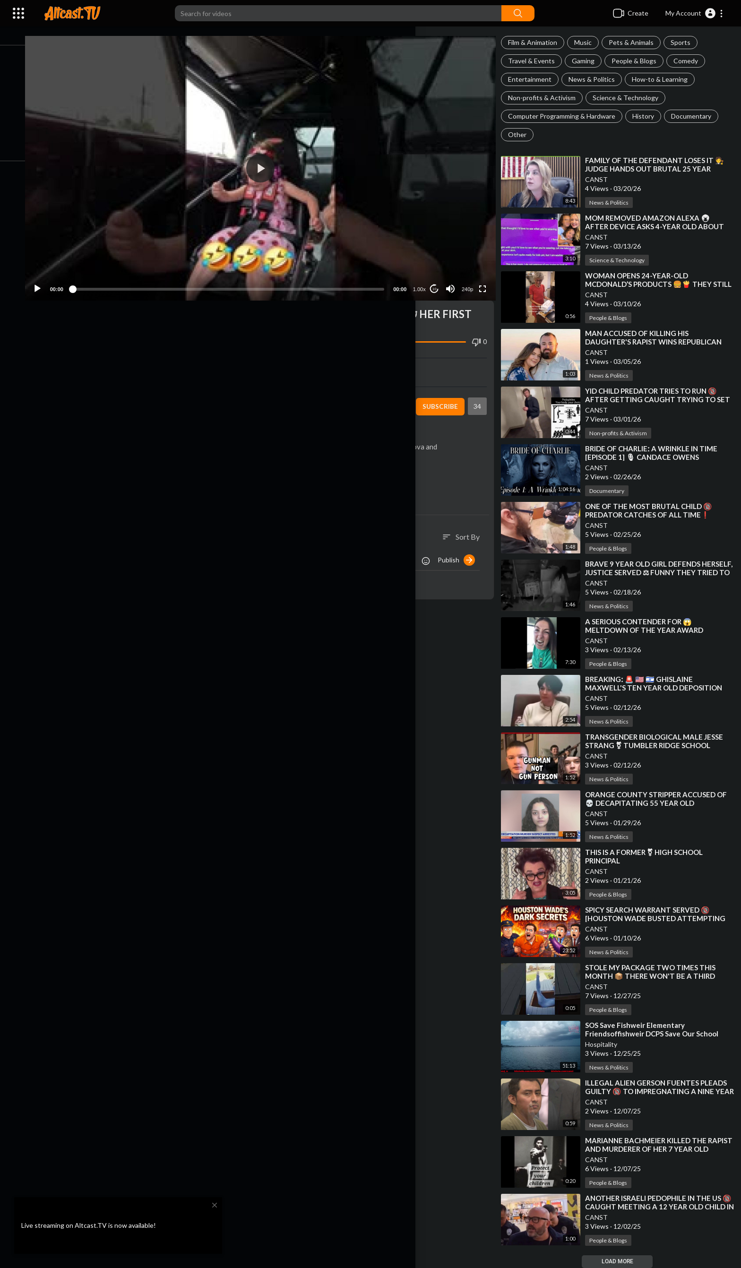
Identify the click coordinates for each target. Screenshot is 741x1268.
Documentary (697, 116)
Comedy (691, 61)
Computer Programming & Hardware (567, 116)
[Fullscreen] (486, 280)
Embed (382, 363)
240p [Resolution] (471, 280)
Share (162, 363)
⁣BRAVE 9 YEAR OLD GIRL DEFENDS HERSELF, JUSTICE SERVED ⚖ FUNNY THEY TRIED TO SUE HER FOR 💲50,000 (662, 572)
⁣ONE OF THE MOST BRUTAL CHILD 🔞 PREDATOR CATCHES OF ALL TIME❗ (654, 510)
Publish (462, 551)
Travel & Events (537, 61)
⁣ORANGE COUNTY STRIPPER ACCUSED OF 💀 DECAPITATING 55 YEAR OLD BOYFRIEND (661, 803)
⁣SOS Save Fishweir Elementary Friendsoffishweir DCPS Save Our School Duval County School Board (657, 1033)
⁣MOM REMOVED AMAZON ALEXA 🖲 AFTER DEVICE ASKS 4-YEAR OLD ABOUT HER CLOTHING (660, 226)
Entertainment (535, 79)
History (649, 116)
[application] (272, 164)
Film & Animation (538, 42)
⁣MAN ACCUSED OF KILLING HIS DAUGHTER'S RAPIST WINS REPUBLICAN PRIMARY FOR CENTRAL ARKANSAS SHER (660, 341)
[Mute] (454, 280)
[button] (694, 13)
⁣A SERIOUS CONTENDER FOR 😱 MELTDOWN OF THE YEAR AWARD (650, 625)
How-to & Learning (665, 79)
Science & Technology (631, 98)
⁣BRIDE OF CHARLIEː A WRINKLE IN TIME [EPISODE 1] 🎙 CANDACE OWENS (657, 452)
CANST (602, 179)
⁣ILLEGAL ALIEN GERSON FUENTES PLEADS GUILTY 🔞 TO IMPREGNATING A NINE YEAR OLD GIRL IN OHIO (661, 1091)
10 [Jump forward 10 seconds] (438, 280)
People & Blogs (639, 61)
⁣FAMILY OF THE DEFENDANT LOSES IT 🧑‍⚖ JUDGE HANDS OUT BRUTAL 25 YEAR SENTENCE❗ (660, 168)
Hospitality (607, 1044)
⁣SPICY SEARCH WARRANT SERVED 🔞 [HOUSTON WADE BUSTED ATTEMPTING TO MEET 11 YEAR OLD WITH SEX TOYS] (661, 918)
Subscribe (444, 397)
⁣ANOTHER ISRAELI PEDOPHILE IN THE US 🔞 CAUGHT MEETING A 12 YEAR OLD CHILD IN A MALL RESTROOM (659, 1206)
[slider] (240, 279)
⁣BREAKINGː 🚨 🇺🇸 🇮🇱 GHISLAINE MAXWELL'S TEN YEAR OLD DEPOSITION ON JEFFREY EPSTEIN (659, 687)
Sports (686, 42)
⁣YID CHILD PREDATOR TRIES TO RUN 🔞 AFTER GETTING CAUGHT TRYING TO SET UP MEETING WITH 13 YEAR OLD (657, 399)
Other (523, 134)
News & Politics (597, 79)
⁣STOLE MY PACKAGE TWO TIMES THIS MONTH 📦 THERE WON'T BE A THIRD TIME (656, 976)
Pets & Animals (636, 42)
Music (588, 42)
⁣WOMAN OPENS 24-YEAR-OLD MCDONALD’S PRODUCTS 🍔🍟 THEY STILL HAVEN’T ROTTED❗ (654, 284)
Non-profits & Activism (547, 98)
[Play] (57, 280)
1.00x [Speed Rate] (423, 280)
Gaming (588, 61)
